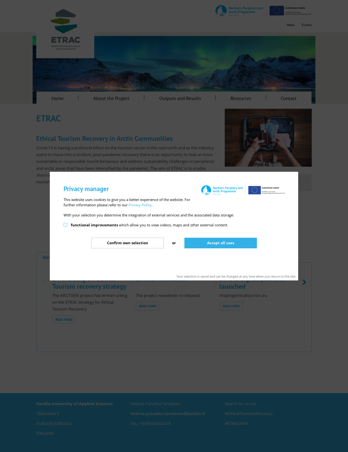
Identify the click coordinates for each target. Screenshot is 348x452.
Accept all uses (220, 242)
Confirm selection (127, 242)
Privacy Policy (140, 204)
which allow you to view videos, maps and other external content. (149, 224)
